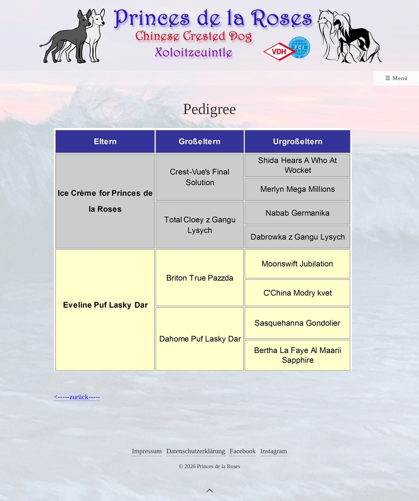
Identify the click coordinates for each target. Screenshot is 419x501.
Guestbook (285, 78)
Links (240, 78)
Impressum (146, 451)
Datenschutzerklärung (195, 451)
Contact (334, 78)
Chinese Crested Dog (106, 78)
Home (46, 78)
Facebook (243, 451)
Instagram (273, 451)
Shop (375, 78)
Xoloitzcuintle (184, 78)
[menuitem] (45, 78)
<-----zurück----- (77, 397)
